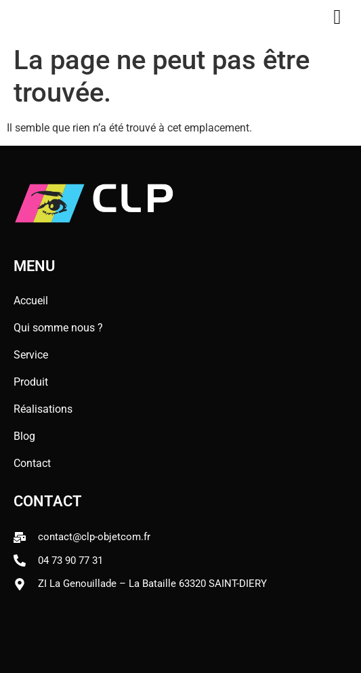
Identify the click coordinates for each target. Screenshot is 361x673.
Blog (28, 436)
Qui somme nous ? (58, 327)
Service (34, 355)
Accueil (31, 300)
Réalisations (43, 409)
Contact (32, 463)
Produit (31, 381)
